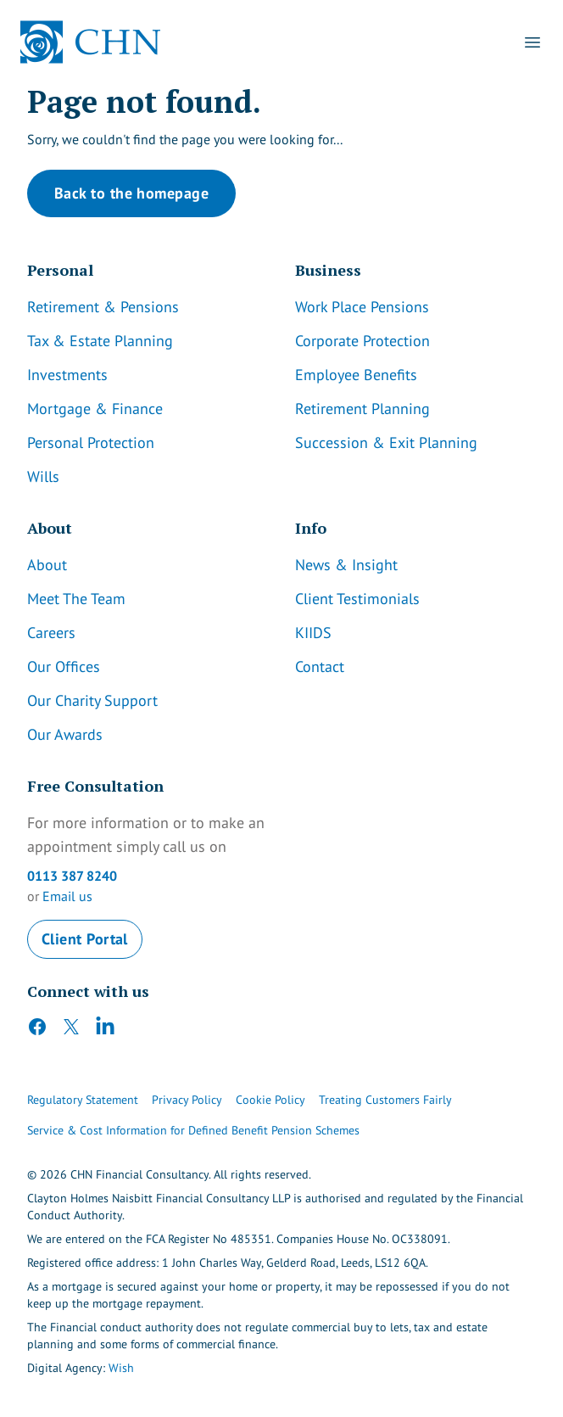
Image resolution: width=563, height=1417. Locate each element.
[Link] (147, 307)
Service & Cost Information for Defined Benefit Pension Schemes (193, 1130)
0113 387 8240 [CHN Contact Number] (72, 875)
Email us (67, 896)
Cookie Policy (270, 1099)
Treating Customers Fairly (385, 1099)
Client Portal (85, 939)
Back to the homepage (131, 193)
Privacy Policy (187, 1099)
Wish (121, 1367)
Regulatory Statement (82, 1099)
